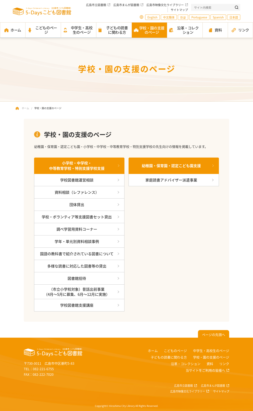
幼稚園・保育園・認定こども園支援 (171, 165)
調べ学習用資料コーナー (76, 229)
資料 (210, 363)
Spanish (218, 17)
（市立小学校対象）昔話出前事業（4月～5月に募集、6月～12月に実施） (77, 291)
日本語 (233, 17)
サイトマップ (179, 10)
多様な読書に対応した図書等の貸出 (76, 266)
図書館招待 (77, 278)
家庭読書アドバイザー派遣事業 (171, 180)
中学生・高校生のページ (211, 350)
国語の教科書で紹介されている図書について (77, 253)
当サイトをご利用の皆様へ (205, 370)
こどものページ (175, 350)
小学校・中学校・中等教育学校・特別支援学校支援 (77, 165)
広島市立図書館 (96, 5)
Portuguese (199, 17)
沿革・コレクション (185, 363)
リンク (224, 363)
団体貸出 (76, 204)
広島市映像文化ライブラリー (165, 5)
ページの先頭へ (213, 334)
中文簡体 (169, 17)
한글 (183, 17)
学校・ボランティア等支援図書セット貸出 (77, 216)
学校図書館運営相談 (76, 180)
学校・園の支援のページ (211, 357)
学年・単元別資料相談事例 (77, 241)
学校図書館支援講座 (76, 305)
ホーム (25, 108)
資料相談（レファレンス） (77, 192)
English (152, 17)
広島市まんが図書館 (126, 5)
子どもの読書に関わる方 (169, 357)
